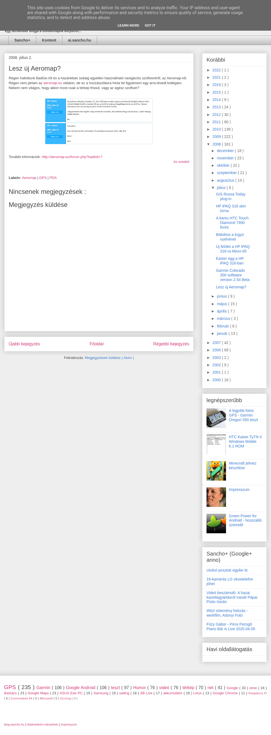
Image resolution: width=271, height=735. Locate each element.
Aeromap (29, 178)
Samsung (101, 693)
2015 (217, 92)
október (224, 165)
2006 (217, 350)
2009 (217, 136)
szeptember (227, 173)
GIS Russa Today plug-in (231, 196)
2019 (217, 85)
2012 (217, 114)
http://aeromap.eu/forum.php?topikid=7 (72, 157)
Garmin (44, 687)
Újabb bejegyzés (24, 344)
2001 (217, 372)
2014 (217, 99)
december (226, 151)
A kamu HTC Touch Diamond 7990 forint (232, 222)
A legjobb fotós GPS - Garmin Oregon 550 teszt (243, 415)
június (222, 296)
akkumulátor (173, 693)
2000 (217, 380)
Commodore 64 (22, 698)
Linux (198, 693)
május (222, 304)
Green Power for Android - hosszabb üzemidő (245, 520)
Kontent (49, 40)
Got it (150, 25)
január (222, 333)
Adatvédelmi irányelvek (42, 724)
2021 (217, 77)
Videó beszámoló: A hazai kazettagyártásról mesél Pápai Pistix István (232, 597)
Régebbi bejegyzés (171, 344)
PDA (53, 178)
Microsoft (47, 698)
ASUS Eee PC (72, 693)
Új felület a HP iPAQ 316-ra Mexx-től (233, 248)
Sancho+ (22, 40)
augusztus (226, 180)
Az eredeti (181, 162)
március (224, 318)
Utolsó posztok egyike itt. (228, 570)
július (222, 187)
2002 (217, 365)
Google (233, 688)
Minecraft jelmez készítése (243, 465)
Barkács (11, 693)
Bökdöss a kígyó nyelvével (230, 236)
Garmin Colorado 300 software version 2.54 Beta (233, 275)
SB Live (147, 693)
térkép (189, 687)
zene (253, 688)
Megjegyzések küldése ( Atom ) (109, 358)
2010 (217, 129)
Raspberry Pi (258, 693)
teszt (116, 687)
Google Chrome (225, 693)
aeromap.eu (52, 83)
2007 (217, 342)
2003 (217, 357)
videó (165, 687)
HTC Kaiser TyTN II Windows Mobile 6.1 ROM (245, 441)
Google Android (81, 687)
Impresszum (239, 489)
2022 (217, 70)
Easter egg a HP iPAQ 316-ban (230, 260)
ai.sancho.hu (79, 40)
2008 (217, 144)
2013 (217, 107)
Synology (66, 698)
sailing (124, 693)
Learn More (128, 25)
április (222, 311)
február (223, 326)
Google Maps (39, 693)
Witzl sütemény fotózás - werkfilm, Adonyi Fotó (227, 612)
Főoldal (97, 344)
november (226, 158)
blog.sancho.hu (14, 724)
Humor (140, 687)
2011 (217, 122)
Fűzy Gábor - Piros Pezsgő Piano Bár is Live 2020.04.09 (231, 626)
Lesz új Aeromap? (231, 287)
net (211, 687)
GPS (43, 178)
